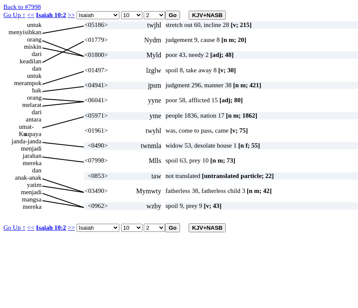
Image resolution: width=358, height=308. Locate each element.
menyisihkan (25, 32)
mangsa (31, 199)
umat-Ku (26, 126)
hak (36, 90)
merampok (27, 83)
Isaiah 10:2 (51, 15)
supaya (32, 133)
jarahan (32, 155)
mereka (32, 163)
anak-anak (28, 177)
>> (71, 15)
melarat (31, 104)
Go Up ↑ (14, 15)
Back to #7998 (22, 6)
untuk (34, 24)
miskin (32, 46)
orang (34, 39)
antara (33, 119)
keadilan (30, 61)
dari (36, 53)
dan (36, 68)
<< (30, 15)
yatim (34, 184)
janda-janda (26, 141)
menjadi (31, 148)
